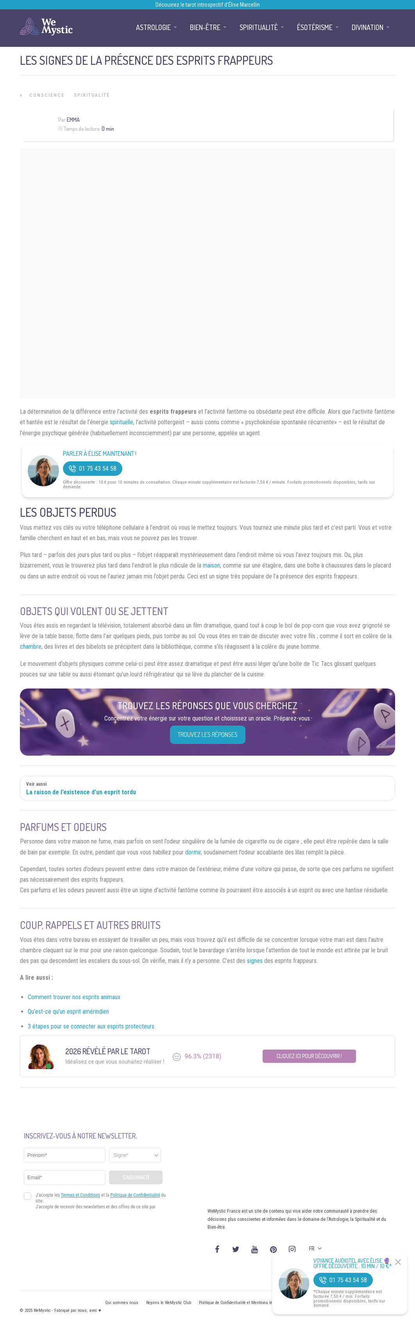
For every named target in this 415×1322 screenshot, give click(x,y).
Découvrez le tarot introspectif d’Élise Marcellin (208, 5)
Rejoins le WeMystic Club (168, 1302)
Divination (367, 27)
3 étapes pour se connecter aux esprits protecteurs (91, 1026)
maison (211, 565)
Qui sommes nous (121, 1302)
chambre (30, 646)
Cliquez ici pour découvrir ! (309, 1056)
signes (255, 960)
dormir (193, 852)
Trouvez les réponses (208, 734)
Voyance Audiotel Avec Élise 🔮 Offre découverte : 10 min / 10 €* (352, 1263)
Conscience (46, 95)
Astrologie (153, 27)
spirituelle (121, 422)
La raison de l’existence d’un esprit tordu (81, 792)
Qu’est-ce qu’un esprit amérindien (68, 1011)
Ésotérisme (315, 27)
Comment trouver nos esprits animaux (74, 997)
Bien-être (205, 27)
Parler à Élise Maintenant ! (99, 453)
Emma (73, 119)
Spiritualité (92, 95)
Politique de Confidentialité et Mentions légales (240, 1302)
